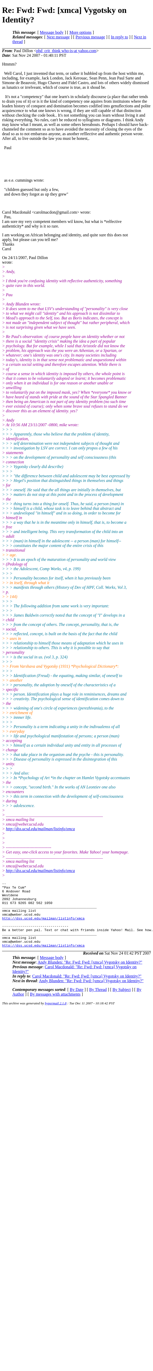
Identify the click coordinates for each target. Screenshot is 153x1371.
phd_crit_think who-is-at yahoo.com (66, 51)
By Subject (121, 1003)
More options (80, 32)
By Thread (98, 1003)
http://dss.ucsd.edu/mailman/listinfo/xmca (40, 829)
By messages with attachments (55, 1007)
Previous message (90, 37)
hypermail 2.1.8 (56, 1016)
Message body (51, 32)
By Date (76, 1003)
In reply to (119, 37)
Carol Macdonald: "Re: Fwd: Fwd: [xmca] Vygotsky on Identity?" (86, 989)
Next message (58, 37)
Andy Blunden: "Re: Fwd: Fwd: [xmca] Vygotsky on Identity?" (90, 975)
